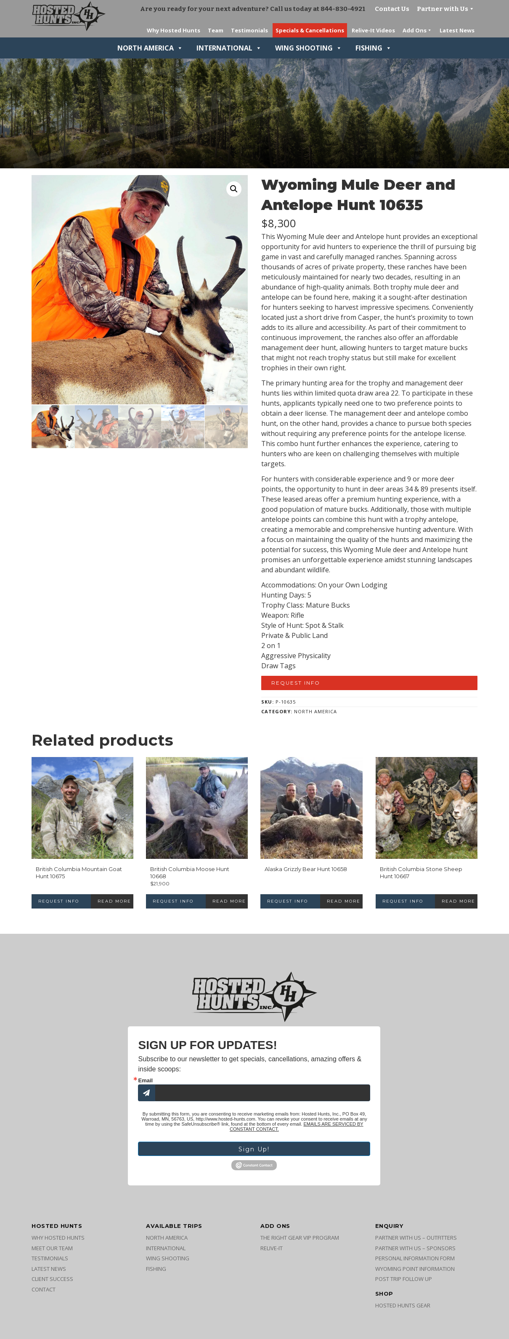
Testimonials (50, 1261)
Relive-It (271, 1250)
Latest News (49, 1271)
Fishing (373, 48)
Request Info (295, 683)
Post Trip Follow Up (403, 1281)
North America (150, 48)
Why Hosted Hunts (58, 1240)
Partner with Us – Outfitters (416, 1240)
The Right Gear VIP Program (299, 1240)
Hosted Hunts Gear (402, 1308)
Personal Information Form (415, 1261)
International (229, 48)
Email (145, 1080)
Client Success (52, 1281)
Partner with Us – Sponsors (415, 1250)
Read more (114, 901)
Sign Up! (254, 1150)
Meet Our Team (52, 1250)
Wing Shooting (308, 48)
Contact (44, 1292)
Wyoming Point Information (415, 1271)
